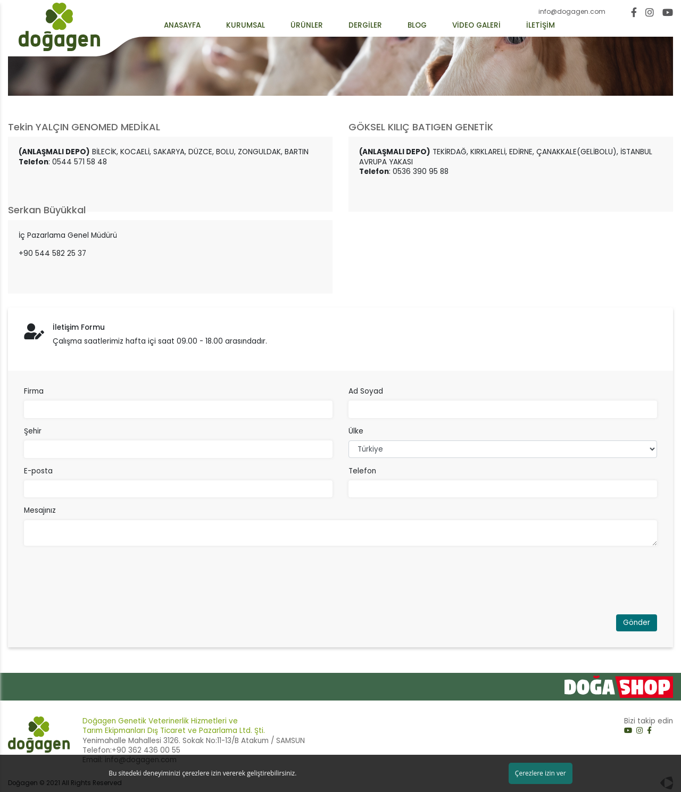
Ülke (355, 431)
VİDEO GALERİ (476, 25)
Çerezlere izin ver (540, 773)
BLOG (417, 25)
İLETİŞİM (540, 25)
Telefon (362, 471)
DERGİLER (365, 25)
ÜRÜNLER (306, 25)
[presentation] (105, 583)
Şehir (32, 431)
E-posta (38, 471)
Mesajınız (40, 510)
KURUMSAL (245, 25)
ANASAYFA (182, 25)
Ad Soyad (365, 391)
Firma (34, 391)
